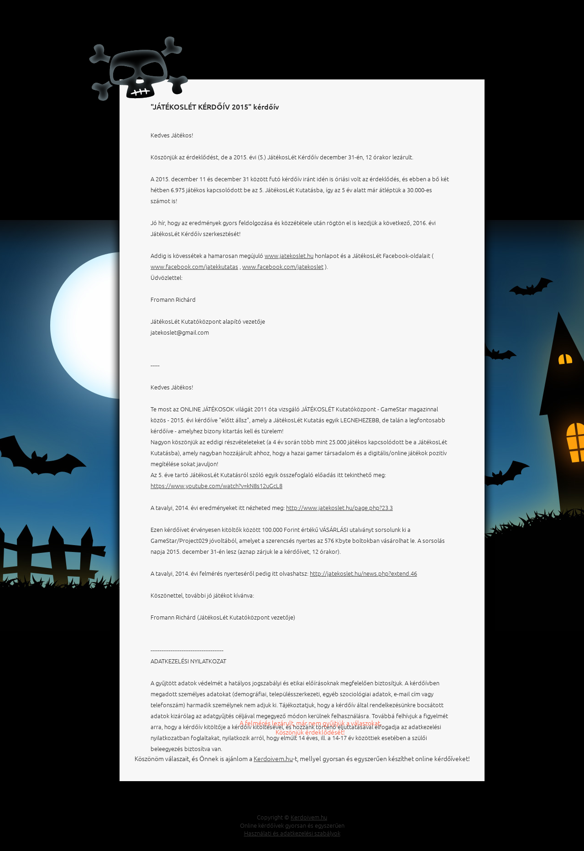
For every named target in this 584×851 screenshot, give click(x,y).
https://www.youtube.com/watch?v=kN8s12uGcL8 (216, 485)
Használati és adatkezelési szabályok (292, 833)
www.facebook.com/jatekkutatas (194, 266)
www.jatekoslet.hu (289, 255)
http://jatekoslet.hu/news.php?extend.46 (363, 573)
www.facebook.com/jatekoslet (282, 266)
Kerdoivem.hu (273, 758)
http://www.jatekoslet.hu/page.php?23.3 (339, 507)
